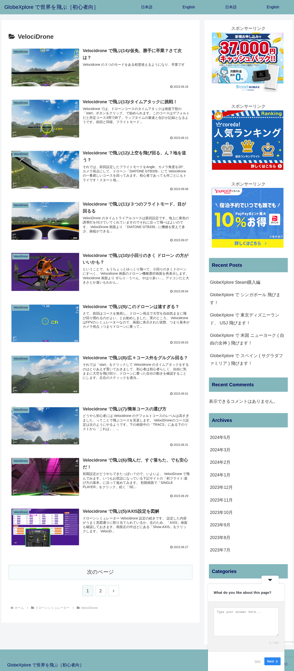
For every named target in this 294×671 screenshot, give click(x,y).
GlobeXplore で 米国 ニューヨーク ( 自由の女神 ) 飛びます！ (247, 339)
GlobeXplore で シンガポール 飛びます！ (245, 298)
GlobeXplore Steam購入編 (235, 282)
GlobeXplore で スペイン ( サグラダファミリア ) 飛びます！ (246, 359)
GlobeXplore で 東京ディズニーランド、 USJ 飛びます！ (244, 319)
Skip (258, 661)
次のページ (100, 572)
